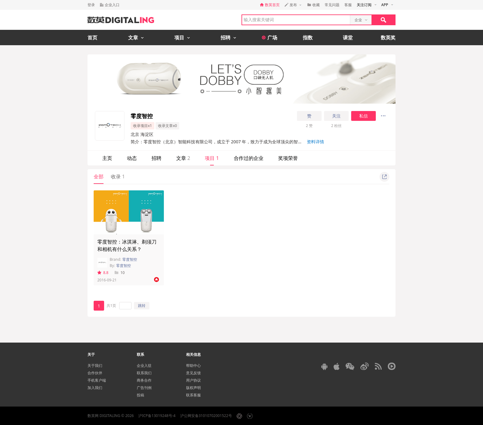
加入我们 (94, 387)
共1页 (111, 305)
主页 (107, 158)
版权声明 (193, 387)
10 (120, 272)
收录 (118, 176)
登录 (91, 4)
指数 (308, 37)
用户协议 (193, 380)
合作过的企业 (248, 158)
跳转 (141, 305)
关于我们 (94, 365)
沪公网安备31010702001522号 (206, 415)
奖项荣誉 (288, 158)
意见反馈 (193, 372)
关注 (336, 115)
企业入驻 (144, 365)
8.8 (102, 272)
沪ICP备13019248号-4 (157, 415)
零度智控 (129, 259)
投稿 (140, 395)
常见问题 (332, 4)
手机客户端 (96, 380)
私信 (363, 115)
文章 (183, 158)
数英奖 (388, 37)
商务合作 (144, 380)
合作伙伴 (94, 372)
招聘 (156, 158)
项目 (212, 158)
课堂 (348, 37)
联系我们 (144, 372)
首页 (92, 37)
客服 (348, 4)
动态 (132, 158)
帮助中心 (193, 365)
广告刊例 (144, 387)
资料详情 (315, 142)
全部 (99, 176)
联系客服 (193, 395)
